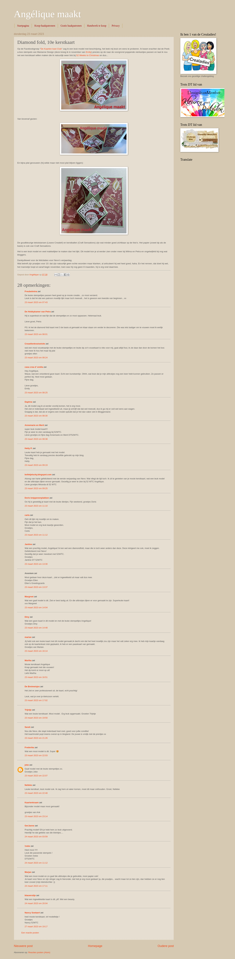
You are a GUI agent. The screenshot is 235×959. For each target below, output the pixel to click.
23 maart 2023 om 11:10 (36, 506)
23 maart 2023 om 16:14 (36, 651)
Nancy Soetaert (32, 912)
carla (27, 515)
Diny (27, 617)
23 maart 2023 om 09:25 (36, 488)
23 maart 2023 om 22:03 (36, 755)
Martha (28, 660)
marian (28, 637)
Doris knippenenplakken (37, 498)
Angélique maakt (47, 14)
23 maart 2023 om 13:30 (36, 564)
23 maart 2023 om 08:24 (36, 357)
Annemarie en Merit (34, 425)
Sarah (28, 727)
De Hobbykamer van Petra (38, 311)
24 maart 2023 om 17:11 (36, 886)
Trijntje (28, 710)
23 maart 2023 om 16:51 (36, 677)
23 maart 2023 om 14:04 (36, 607)
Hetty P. (28, 448)
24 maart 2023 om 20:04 (36, 903)
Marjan (28, 872)
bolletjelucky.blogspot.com (38, 474)
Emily (88, 52)
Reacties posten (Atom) (39, 952)
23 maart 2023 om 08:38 (36, 439)
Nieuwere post (23, 946)
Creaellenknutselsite (35, 343)
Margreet (29, 596)
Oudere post (166, 946)
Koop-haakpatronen (44, 25)
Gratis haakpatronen (71, 25)
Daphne (28, 402)
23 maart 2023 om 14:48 (36, 627)
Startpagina (23, 25)
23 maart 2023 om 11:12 (36, 535)
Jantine (28, 544)
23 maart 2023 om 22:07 (36, 775)
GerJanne (29, 825)
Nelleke (28, 785)
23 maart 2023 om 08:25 (36, 392)
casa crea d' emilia (34, 367)
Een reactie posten (30, 932)
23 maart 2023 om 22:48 (36, 793)
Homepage (95, 946)
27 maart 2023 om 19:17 (36, 926)
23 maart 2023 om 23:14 (36, 816)
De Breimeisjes (32, 686)
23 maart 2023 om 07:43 (36, 302)
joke (27, 765)
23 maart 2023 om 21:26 (36, 738)
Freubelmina (31, 291)
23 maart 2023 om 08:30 (36, 415)
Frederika (29, 747)
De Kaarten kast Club (51, 49)
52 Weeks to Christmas (87, 55)
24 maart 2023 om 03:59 (36, 836)
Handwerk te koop (96, 25)
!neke (27, 846)
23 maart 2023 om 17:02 (36, 700)
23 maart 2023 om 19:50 (36, 718)
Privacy (116, 25)
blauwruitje (30, 895)
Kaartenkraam (32, 802)
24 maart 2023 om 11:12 (36, 863)
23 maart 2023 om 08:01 (36, 334)
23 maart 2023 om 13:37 (36, 587)
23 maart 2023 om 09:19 (36, 465)
